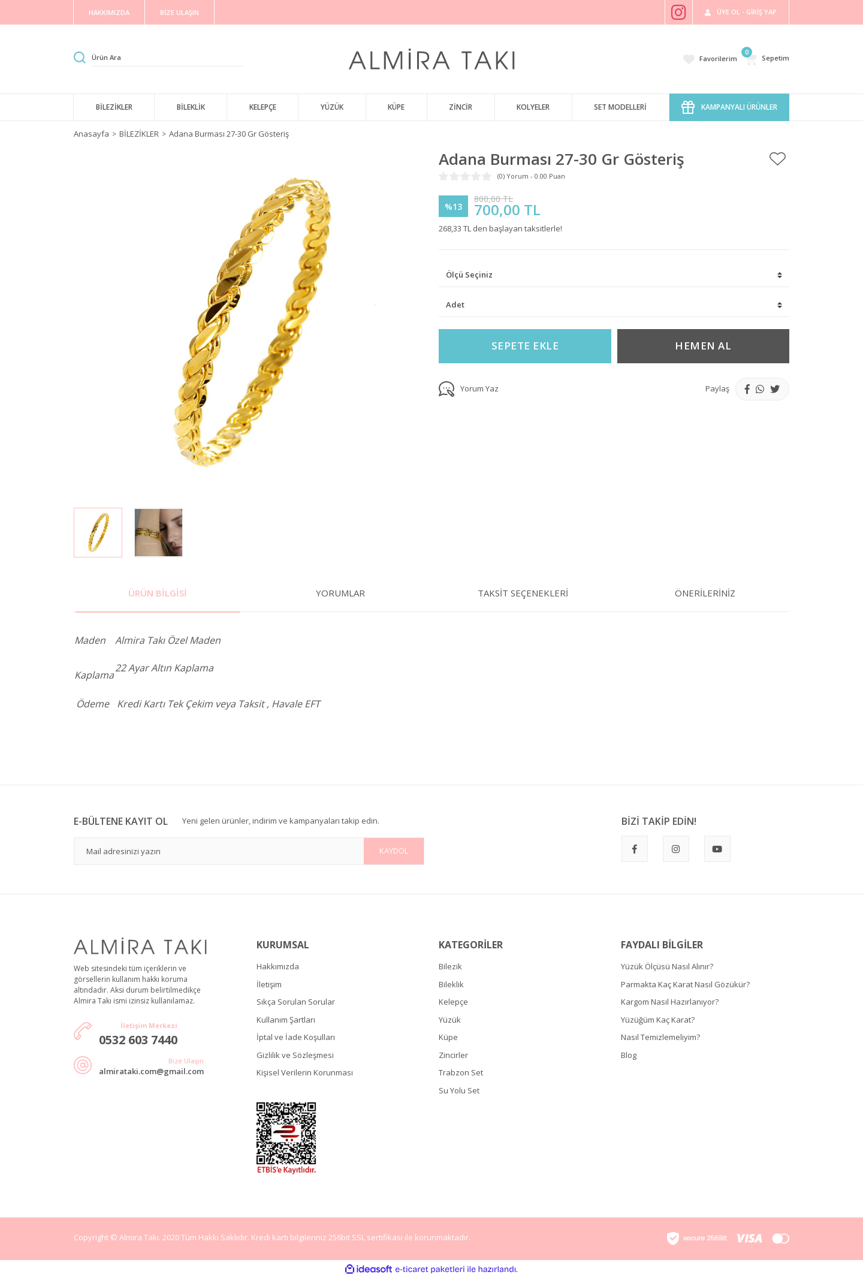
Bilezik (450, 966)
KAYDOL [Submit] (393, 850)
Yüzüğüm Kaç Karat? (658, 1019)
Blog (628, 1055)
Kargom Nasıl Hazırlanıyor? (670, 1001)
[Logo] (432, 58)
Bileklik (451, 984)
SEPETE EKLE (525, 345)
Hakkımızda (278, 966)
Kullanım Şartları (286, 1019)
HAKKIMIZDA (109, 12)
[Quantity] (614, 305)
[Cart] (766, 59)
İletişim (269, 984)
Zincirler (453, 1055)
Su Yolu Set (459, 1090)
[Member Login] (740, 12)
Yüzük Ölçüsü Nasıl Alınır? (667, 966)
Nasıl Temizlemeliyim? (660, 1037)
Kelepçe (453, 1001)
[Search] (167, 58)
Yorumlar (340, 593)
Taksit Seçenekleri (523, 593)
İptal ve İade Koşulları (296, 1037)
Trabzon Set (461, 1072)
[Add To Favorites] (777, 159)
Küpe (448, 1037)
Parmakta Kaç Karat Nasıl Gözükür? (685, 984)
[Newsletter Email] (249, 851)
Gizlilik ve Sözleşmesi (295, 1055)
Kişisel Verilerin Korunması (305, 1072)
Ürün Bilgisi (157, 593)
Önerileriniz (705, 593)
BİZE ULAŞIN (179, 12)
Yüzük (450, 1019)
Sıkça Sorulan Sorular (296, 1001)
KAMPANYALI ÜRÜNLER (729, 107)
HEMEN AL (703, 345)
